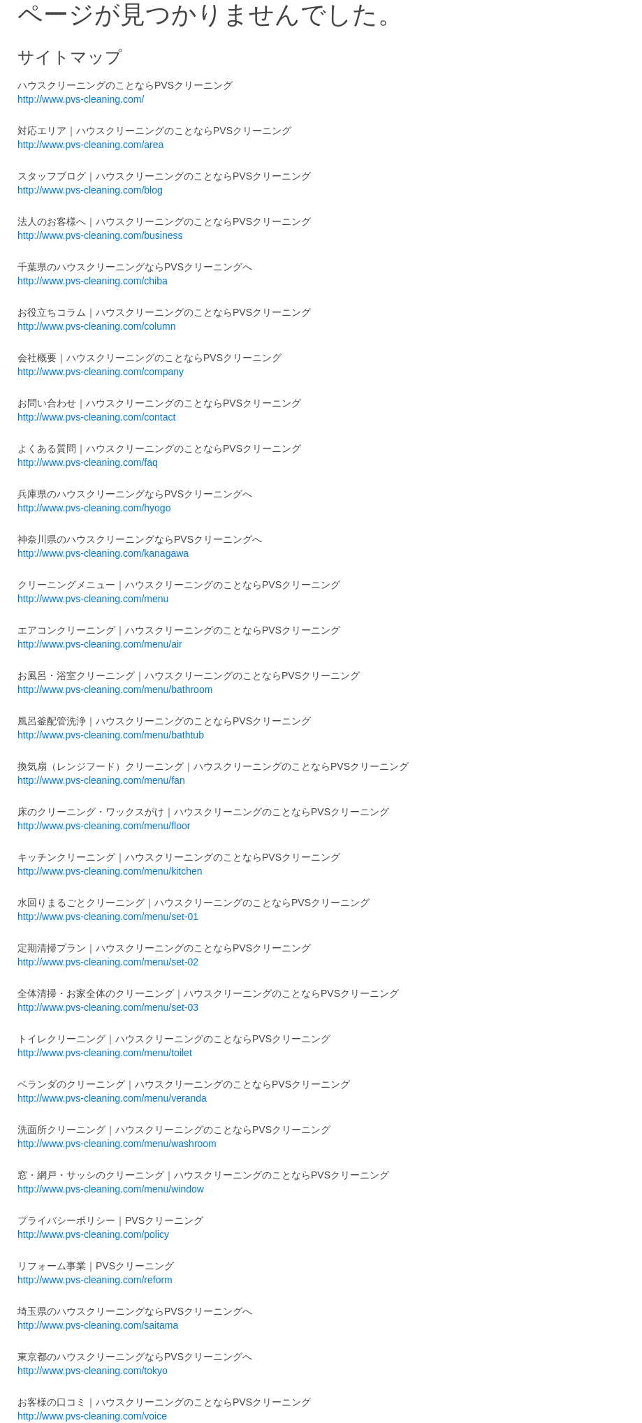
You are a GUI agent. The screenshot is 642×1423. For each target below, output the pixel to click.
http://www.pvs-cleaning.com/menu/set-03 (107, 1007)
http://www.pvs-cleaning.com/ (80, 99)
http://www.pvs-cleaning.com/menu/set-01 (107, 916)
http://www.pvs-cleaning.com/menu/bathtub (110, 734)
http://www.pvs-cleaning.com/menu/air (99, 644)
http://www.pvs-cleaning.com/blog (90, 190)
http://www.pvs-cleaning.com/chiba (92, 280)
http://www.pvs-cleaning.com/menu (92, 598)
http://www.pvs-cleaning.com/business (100, 235)
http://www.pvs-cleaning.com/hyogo (93, 507)
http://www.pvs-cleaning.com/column (96, 326)
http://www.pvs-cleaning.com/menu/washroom (117, 1143)
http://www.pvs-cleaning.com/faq (87, 462)
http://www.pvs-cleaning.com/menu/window (110, 1189)
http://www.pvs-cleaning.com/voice (92, 1416)
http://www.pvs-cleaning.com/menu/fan (101, 780)
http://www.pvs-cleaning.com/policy (93, 1234)
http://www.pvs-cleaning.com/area (90, 144)
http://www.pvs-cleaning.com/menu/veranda (112, 1098)
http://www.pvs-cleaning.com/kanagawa (103, 553)
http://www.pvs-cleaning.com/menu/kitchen (110, 871)
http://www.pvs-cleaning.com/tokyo (92, 1370)
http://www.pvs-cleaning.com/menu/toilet (104, 1052)
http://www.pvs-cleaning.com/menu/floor (103, 825)
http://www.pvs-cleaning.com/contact (96, 417)
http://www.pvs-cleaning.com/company (100, 371)
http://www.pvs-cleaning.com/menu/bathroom (114, 689)
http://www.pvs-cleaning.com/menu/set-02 (107, 962)
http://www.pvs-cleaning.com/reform (95, 1279)
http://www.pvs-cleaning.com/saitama (97, 1325)
